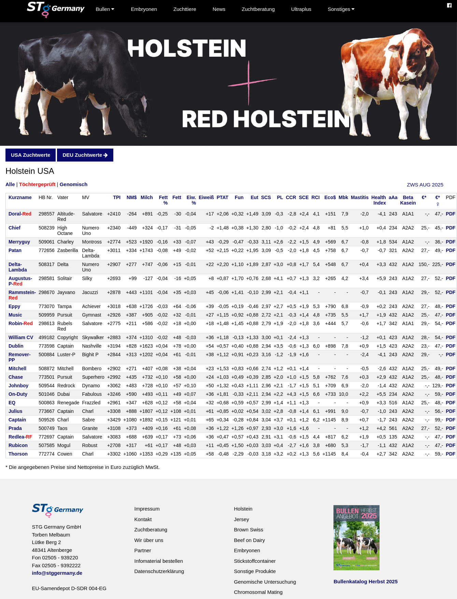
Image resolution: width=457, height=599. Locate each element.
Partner (142, 550)
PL (280, 197)
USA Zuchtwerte (30, 155)
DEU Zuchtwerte (85, 155)
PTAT (222, 197)
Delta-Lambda (18, 267)
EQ (12, 402)
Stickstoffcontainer (254, 561)
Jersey (241, 519)
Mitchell (17, 368)
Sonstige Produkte (255, 571)
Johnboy (18, 385)
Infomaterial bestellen (158, 561)
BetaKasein (408, 200)
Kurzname (20, 197)
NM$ (132, 197)
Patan (15, 250)
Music (15, 315)
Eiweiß (206, 197)
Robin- (21, 323)
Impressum (146, 509)
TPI (116, 197)
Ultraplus (301, 9)
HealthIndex (378, 200)
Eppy (14, 306)
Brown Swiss (248, 529)
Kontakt (143, 519)
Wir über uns (148, 540)
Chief (14, 228)
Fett (176, 197)
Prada (15, 428)
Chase (16, 377)
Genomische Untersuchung (265, 582)
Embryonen (144, 9)
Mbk (343, 197)
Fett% (163, 200)
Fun (239, 197)
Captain (17, 419)
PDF (450, 214)
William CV (21, 337)
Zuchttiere (184, 9)
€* (424, 197)
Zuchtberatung (258, 9)
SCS (266, 197)
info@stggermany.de (57, 573)
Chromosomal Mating (258, 592)
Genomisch (74, 184)
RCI (316, 197)
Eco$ (330, 197)
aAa (393, 197)
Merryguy (19, 242)
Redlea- (20, 437)
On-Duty (18, 394)
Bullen (105, 9)
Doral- (20, 214)
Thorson (18, 454)
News (219, 9)
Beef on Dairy (249, 540)
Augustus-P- (20, 281)
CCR (291, 197)
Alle (10, 184)
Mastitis (360, 197)
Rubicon (18, 445)
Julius (15, 411)
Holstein (243, 509)
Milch (147, 197)
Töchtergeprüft (37, 184)
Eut (254, 197)
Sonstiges (341, 9)
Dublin (16, 346)
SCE (304, 197)
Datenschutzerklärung (159, 571)
